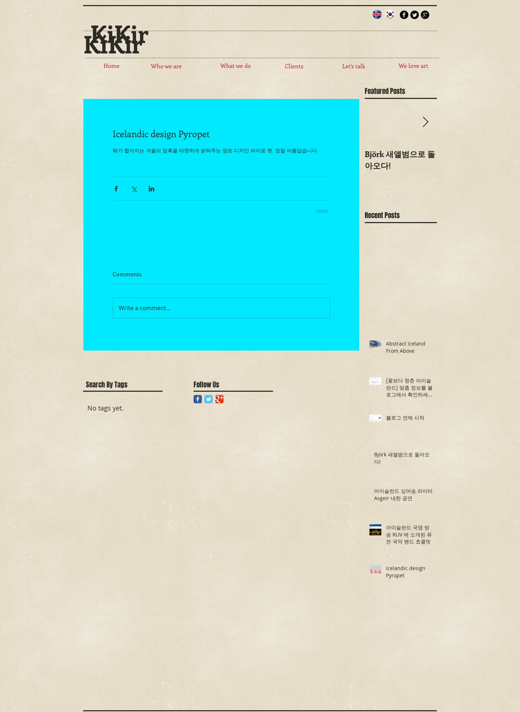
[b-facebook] (404, 14)
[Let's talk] (353, 66)
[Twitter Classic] (208, 399)
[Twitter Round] (414, 14)
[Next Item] (425, 122)
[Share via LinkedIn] (151, 188)
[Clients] (293, 66)
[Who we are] (166, 66)
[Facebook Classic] (198, 399)
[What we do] (235, 66)
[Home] (111, 66)
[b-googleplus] (425, 14)
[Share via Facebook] (116, 188)
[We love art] (413, 66)
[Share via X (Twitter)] (133, 188)
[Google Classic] (219, 399)
